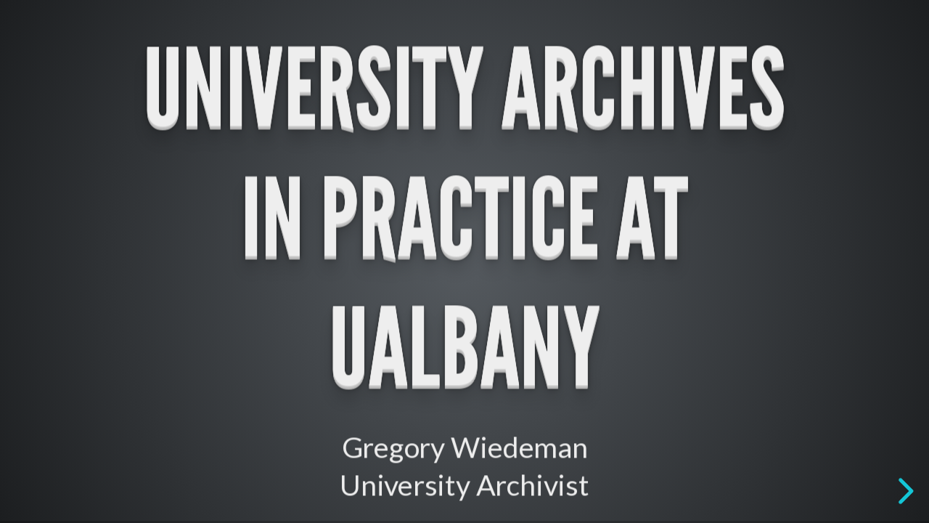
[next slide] (904, 491)
